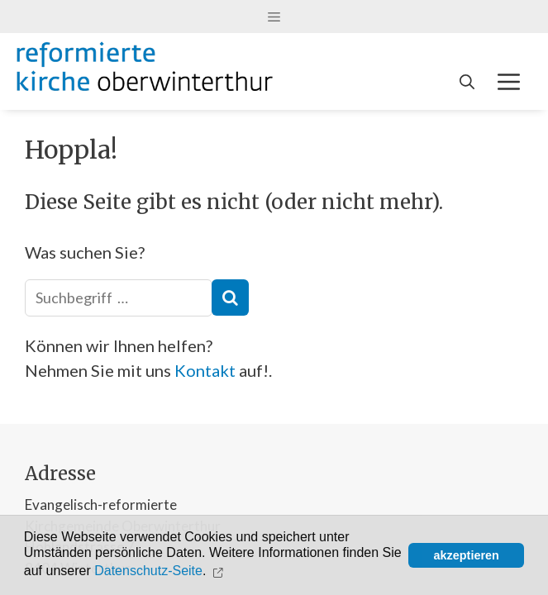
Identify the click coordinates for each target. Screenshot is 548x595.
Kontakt (205, 370)
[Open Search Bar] (467, 81)
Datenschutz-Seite (148, 571)
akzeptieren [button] (466, 555)
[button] (220, 571)
